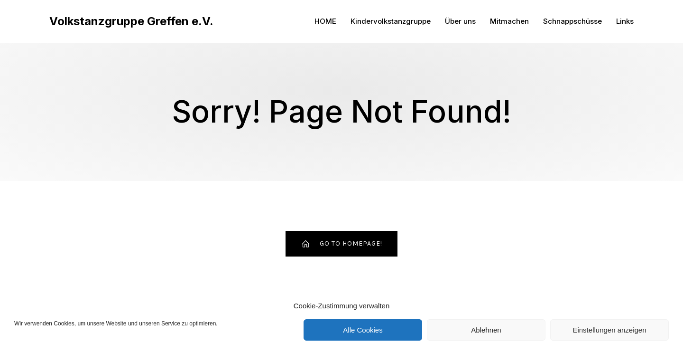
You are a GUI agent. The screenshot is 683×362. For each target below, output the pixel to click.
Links (625, 21)
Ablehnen (486, 330)
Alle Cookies (362, 330)
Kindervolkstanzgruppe (391, 21)
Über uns (460, 21)
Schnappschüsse (572, 21)
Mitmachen (509, 21)
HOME (325, 21)
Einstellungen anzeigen (609, 330)
